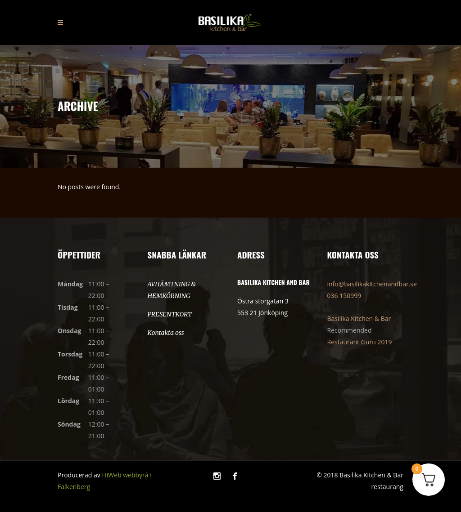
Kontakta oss (166, 333)
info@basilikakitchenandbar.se (372, 284)
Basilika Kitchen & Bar (359, 318)
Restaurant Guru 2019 (359, 342)
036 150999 (344, 295)
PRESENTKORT (170, 314)
